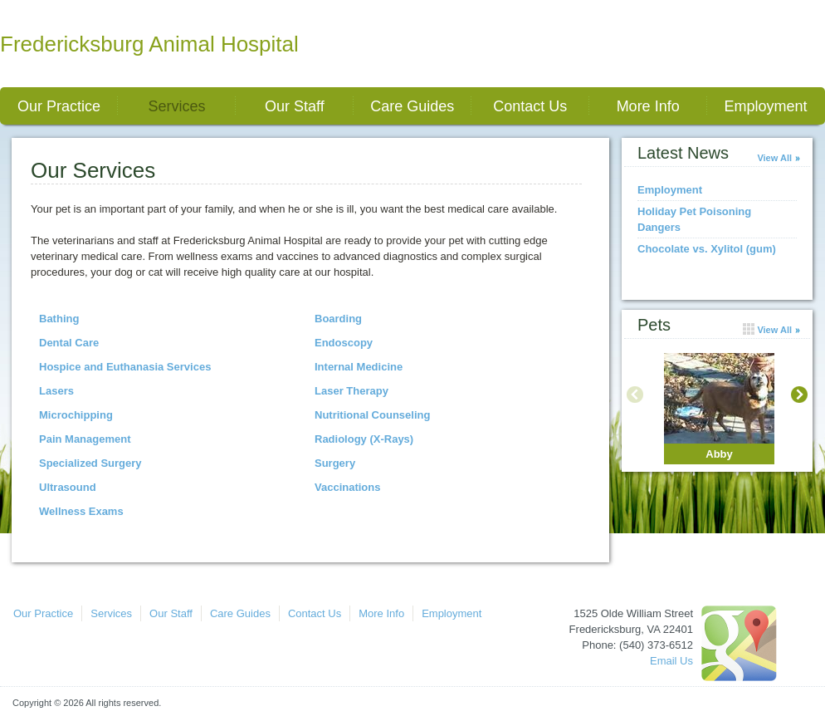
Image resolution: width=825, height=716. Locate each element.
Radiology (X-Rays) (364, 439)
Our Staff (295, 106)
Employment (766, 106)
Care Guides (412, 106)
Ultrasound (67, 487)
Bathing (59, 318)
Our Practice (58, 106)
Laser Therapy (351, 391)
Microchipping (76, 415)
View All (774, 158)
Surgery (335, 463)
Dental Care (69, 342)
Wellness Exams (81, 511)
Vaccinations (347, 487)
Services (176, 106)
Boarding (338, 318)
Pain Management (85, 439)
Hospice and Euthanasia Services (125, 366)
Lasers (56, 391)
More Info (648, 106)
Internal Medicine (359, 366)
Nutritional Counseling (372, 415)
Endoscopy (344, 342)
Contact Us (530, 106)
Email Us (671, 661)
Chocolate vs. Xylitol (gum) (706, 249)
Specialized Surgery (90, 463)
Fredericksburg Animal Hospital (149, 44)
